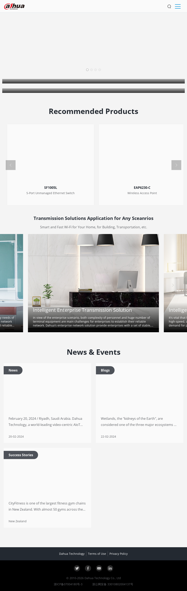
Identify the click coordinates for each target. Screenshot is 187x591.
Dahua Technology (71, 554)
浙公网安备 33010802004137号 (112, 584)
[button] (87, 70)
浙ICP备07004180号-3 (68, 584)
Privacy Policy (118, 554)
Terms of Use (97, 554)
